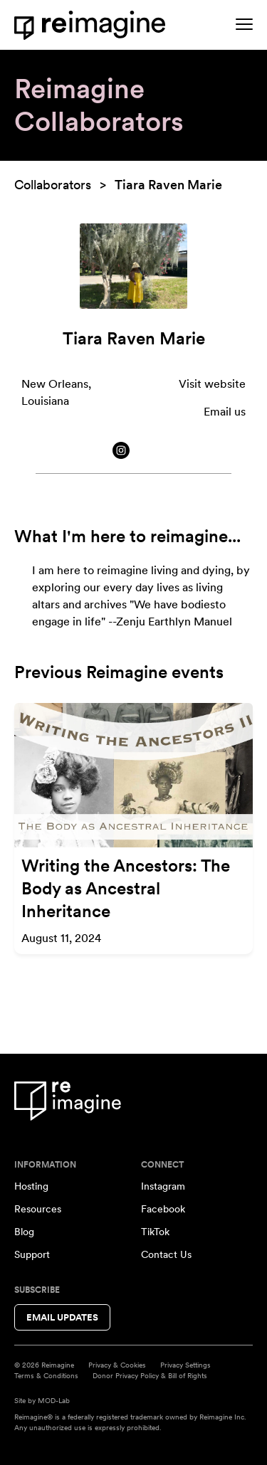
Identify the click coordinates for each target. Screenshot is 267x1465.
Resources (37, 1209)
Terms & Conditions (46, 1375)
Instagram (163, 1186)
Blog (24, 1231)
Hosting (31, 1186)
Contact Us (166, 1254)
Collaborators (52, 184)
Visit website (212, 384)
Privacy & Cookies (117, 1364)
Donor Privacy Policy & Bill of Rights (150, 1375)
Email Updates (62, 1317)
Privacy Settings (185, 1364)
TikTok (155, 1231)
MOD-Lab (54, 1400)
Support (32, 1254)
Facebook (163, 1209)
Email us (225, 411)
